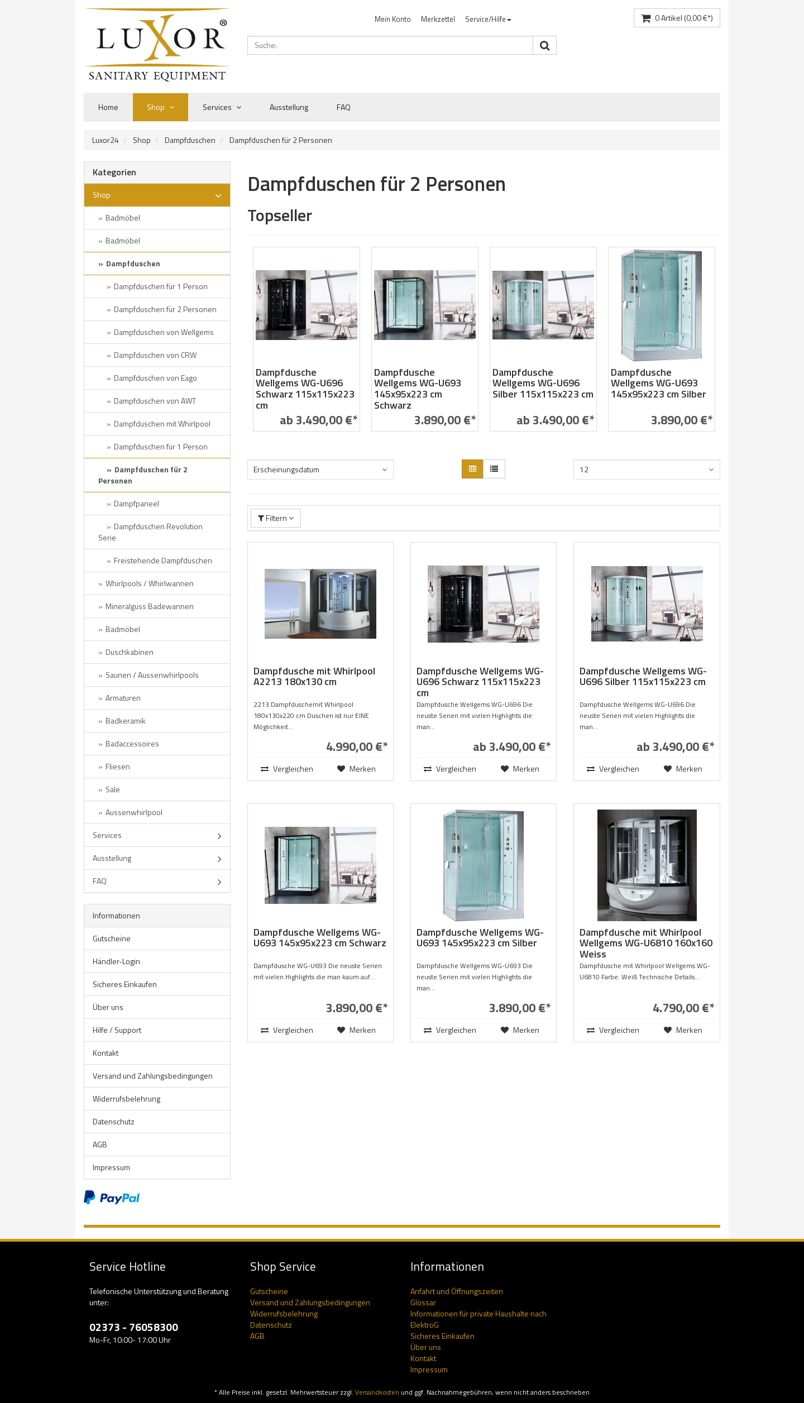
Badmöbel (123, 217)
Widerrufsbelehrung (126, 1098)
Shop (160, 107)
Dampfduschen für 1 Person (161, 286)
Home (108, 107)
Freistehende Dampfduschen (163, 560)
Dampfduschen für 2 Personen (280, 140)
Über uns (108, 1007)
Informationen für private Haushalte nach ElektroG (478, 1319)
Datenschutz (114, 1121)
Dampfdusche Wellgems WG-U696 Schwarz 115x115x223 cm (305, 389)
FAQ (344, 107)
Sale (113, 789)
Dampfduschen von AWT (155, 400)
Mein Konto (393, 19)
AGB (100, 1144)
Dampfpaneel (136, 503)
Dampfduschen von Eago (155, 378)
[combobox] (320, 469)
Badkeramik (126, 720)
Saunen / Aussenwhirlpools (152, 675)
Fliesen (118, 766)
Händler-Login (116, 961)
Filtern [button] (276, 518)
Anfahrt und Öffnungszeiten (456, 1291)
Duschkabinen (130, 652)
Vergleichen (286, 768)
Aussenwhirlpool (134, 812)
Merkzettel (438, 19)
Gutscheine (112, 938)
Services (222, 107)
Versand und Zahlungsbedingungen (153, 1075)
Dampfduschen (190, 140)
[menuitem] (392, 19)
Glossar (423, 1302)
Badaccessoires (132, 743)
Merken (356, 768)
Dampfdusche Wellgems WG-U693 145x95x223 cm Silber (658, 383)
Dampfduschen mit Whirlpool (162, 423)
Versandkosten (377, 1392)
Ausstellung (289, 107)
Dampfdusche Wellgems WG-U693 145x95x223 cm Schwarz (417, 389)
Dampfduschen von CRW (155, 355)
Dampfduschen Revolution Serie (150, 531)
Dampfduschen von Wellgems (164, 332)
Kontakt (105, 1053)
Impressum (111, 1167)
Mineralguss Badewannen (150, 606)
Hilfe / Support (117, 1030)
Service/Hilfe (488, 19)
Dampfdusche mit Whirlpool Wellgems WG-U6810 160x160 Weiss (646, 943)
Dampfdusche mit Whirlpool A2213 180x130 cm (314, 676)
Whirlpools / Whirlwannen (150, 583)
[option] (306, 345)
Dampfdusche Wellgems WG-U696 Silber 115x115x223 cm (543, 383)
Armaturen (123, 697)
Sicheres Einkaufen (125, 984)
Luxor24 (105, 140)
